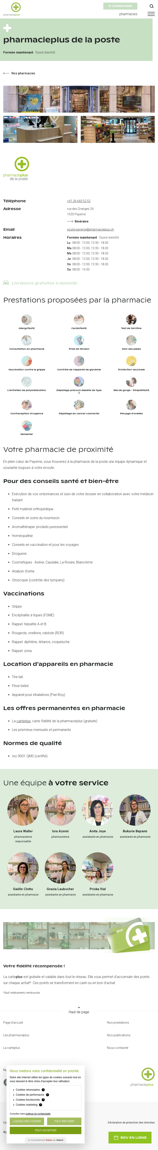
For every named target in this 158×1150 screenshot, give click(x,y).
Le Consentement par (45, 1140)
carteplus (23, 721)
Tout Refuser (64, 1121)
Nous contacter (117, 1048)
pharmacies (128, 14)
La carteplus (11, 1048)
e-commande (120, 6)
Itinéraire (78, 221)
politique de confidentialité (38, 1114)
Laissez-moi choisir (27, 1121)
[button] (150, 14)
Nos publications (118, 1035)
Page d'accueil (13, 1022)
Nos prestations (118, 1022)
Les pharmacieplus (16, 1035)
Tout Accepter (45, 1130)
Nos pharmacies (19, 73)
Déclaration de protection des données (131, 1122)
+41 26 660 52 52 (79, 201)
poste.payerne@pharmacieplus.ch (90, 229)
